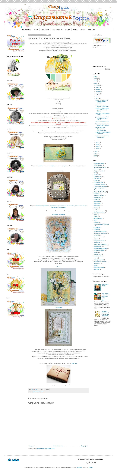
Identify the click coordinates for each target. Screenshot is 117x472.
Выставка (96, 169)
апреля (98, 142)
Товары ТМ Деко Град (99, 192)
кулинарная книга (98, 237)
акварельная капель (99, 195)
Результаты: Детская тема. (102, 121)
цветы (95, 265)
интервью (96, 222)
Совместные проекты (99, 190)
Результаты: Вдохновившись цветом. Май (102, 133)
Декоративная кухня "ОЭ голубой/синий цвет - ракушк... (101, 118)
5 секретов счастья (99, 163)
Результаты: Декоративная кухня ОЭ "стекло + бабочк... (102, 110)
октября (98, 89)
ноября (98, 87)
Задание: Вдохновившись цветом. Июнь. (102, 136)
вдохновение (97, 203)
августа (98, 94)
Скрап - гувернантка (57, 29)
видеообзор (97, 205)
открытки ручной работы (100, 244)
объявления (97, 242)
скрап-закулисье (98, 256)
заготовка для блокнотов (67, 205)
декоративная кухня (99, 211)
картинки (96, 229)
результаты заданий (99, 250)
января (98, 148)
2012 (95, 156)
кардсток (40, 166)
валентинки (97, 201)
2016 (95, 81)
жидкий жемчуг (98, 218)
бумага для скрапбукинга (42, 205)
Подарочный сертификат (100, 186)
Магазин (36, 29)
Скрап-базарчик (45, 29)
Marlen (58, 267)
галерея (96, 209)
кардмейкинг (97, 227)
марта (97, 144)
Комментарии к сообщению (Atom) (46, 448)
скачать (96, 252)
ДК (94, 173)
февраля (98, 146)
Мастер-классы (98, 176)
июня (97, 98)
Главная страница (26, 29)
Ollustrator (79, 467)
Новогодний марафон (99, 184)
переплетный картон (55, 205)
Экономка (67, 29)
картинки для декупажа (100, 231)
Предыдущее (84, 446)
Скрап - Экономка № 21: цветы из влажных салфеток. (101, 101)
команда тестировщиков (100, 233)
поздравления (97, 246)
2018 (95, 76)
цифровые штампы (99, 267)
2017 (95, 79)
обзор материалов (99, 240)
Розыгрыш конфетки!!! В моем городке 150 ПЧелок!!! (105, 313)
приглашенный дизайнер (100, 248)
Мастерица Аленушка (58, 139)
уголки (64, 207)
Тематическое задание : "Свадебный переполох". (102, 124)
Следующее (32, 446)
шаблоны (96, 269)
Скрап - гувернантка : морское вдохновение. (102, 105)
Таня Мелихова (58, 171)
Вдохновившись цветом (38, 391)
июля (97, 96)
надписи (96, 239)
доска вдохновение (99, 212)
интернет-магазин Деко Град (101, 224)
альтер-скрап (97, 197)
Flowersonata (58, 307)
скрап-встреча (97, 254)
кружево (77, 205)
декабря (98, 85)
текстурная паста (98, 260)
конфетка (96, 235)
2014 (95, 151)
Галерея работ (91, 29)
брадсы (85, 205)
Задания (75, 29)
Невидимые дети (98, 182)
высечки (96, 207)
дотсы (95, 214)
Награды (96, 180)
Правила (82, 29)
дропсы (96, 216)
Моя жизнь (97, 178)
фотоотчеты (97, 263)
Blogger (91, 467)
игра (95, 220)
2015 (95, 83)
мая (97, 140)
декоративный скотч (56, 207)
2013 (95, 153)
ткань (81, 205)
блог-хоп (96, 199)
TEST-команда (98, 165)
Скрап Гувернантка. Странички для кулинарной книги (100, 129)
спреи (64, 166)
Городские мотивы (99, 171)
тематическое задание (100, 261)
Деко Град (74, 363)
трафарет (53, 166)
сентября (98, 91)
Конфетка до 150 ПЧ (105, 285)
